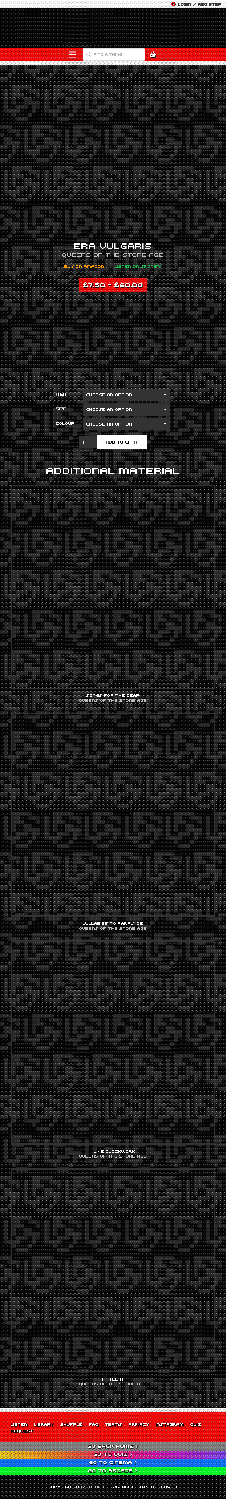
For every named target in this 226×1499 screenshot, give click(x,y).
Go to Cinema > (113, 1462)
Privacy (139, 1424)
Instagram (170, 1424)
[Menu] (72, 54)
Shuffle (71, 1424)
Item (62, 394)
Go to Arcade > (113, 1470)
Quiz (195, 1424)
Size (61, 409)
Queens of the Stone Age (113, 254)
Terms (113, 1424)
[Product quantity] (88, 442)
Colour (65, 423)
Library (44, 1424)
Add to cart (122, 442)
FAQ (94, 1424)
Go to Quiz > (113, 1454)
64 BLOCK (93, 1486)
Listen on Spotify (138, 266)
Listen (19, 1424)
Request (22, 1430)
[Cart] (154, 54)
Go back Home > (113, 1446)
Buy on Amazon (84, 266)
